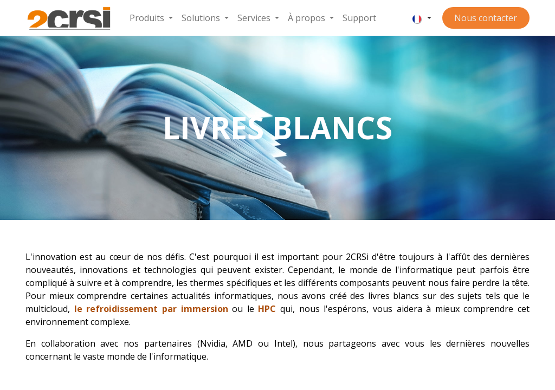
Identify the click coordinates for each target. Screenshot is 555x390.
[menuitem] (151, 18)
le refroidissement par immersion (151, 309)
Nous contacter (485, 18)
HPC (267, 309)
